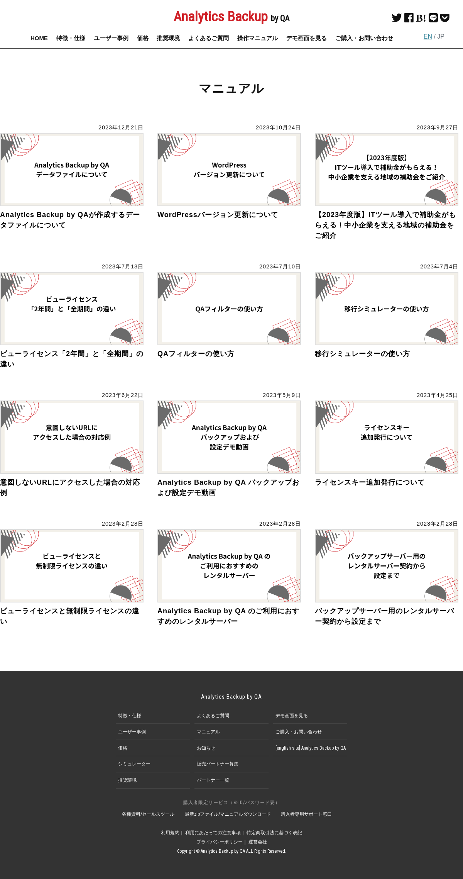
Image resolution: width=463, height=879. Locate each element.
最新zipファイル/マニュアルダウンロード (228, 814)
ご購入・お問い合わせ (364, 38)
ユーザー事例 (111, 38)
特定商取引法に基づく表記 (274, 832)
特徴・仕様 (70, 38)
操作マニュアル (257, 38)
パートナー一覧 (213, 780)
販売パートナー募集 (217, 764)
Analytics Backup (231, 16)
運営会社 (257, 842)
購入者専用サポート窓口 (306, 814)
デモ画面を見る (306, 38)
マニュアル (208, 732)
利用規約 (170, 832)
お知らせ (206, 748)
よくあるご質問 (208, 38)
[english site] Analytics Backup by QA (310, 748)
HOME (39, 38)
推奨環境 (168, 38)
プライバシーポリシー (219, 842)
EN (428, 36)
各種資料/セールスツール (148, 814)
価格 (143, 38)
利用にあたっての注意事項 (213, 832)
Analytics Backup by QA (231, 696)
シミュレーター (134, 764)
